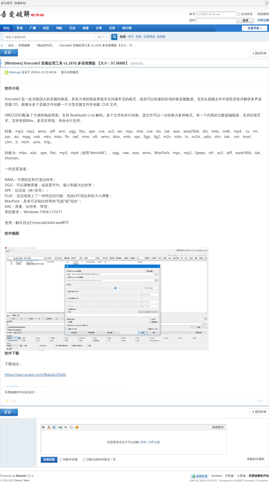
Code (71, 427)
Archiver (216, 475)
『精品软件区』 (45, 45)
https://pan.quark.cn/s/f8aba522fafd (35, 374)
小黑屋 (241, 475)
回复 (13, 401)
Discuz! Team (22, 480)
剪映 (139, 36)
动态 (46, 28)
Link (60, 427)
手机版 (229, 475)
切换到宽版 (266, 3)
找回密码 (263, 14)
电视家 (161, 36)
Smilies (77, 427)
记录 (112, 28)
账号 (192, 14)
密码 (192, 20)
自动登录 (245, 14)
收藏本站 (20, 3)
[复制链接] (136, 63)
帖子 (101, 37)
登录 (143, 442)
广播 (33, 28)
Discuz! (21, 475)
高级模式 (218, 427)
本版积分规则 (255, 459)
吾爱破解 (24, 45)
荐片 (131, 36)
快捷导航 (253, 28)
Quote (65, 427)
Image (54, 427)
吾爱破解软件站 (2, 45)
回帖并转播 (68, 459)
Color (49, 427)
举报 (260, 401)
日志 (72, 28)
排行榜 (127, 28)
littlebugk (15, 72)
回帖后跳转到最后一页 (99, 459)
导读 (19, 28)
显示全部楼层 (69, 72)
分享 (99, 28)
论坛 (11, 45)
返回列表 (261, 53)
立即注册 (263, 20)
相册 (85, 28)
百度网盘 (149, 36)
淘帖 (59, 28)
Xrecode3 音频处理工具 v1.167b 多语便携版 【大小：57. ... (98, 45)
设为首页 (7, 3)
